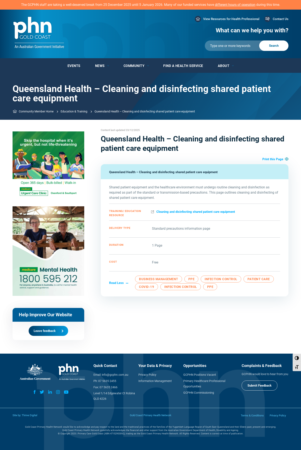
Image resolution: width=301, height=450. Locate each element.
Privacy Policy (147, 374)
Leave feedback (45, 331)
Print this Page (272, 159)
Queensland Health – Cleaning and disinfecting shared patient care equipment (163, 172)
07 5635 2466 (108, 387)
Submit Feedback (259, 385)
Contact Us (280, 19)
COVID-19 (146, 287)
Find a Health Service (183, 66)
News (100, 66)
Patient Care (258, 279)
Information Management (155, 381)
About (224, 66)
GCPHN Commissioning (198, 392)
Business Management (158, 279)
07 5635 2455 (107, 381)
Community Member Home (36, 111)
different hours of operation (235, 5)
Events (74, 66)
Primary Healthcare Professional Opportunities (204, 383)
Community (134, 66)
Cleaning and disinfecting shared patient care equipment (195, 212)
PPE (191, 279)
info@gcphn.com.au (115, 374)
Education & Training (74, 111)
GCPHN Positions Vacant (199, 374)
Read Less (116, 283)
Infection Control (221, 279)
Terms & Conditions (252, 415)
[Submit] (246, 45)
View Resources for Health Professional (231, 19)
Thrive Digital (29, 415)
